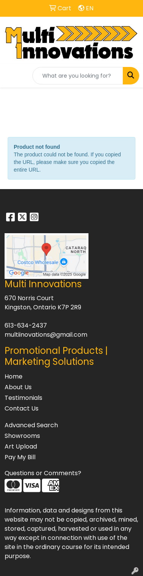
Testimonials (23, 397)
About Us (18, 387)
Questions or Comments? (43, 473)
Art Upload (21, 446)
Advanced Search (31, 425)
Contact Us (22, 408)
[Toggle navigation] (12, 75)
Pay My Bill (20, 457)
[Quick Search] (77, 75)
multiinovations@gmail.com (46, 334)
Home (13, 376)
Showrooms (22, 435)
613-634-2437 (26, 325)
